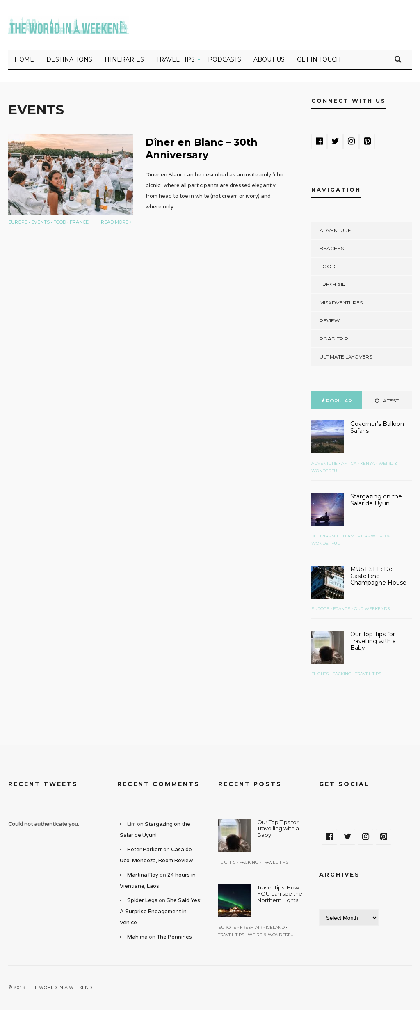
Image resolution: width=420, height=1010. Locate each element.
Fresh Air (333, 285)
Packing (342, 674)
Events (40, 222)
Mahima (137, 937)
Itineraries (124, 60)
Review (330, 321)
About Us (269, 60)
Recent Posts (250, 784)
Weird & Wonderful (272, 935)
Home (24, 60)
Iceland (275, 927)
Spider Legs (142, 901)
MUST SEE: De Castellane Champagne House (378, 576)
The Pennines (174, 937)
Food (59, 222)
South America (349, 536)
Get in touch (319, 60)
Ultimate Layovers (346, 357)
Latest (387, 401)
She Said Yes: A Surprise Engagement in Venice (160, 912)
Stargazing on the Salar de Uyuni (376, 500)
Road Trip (334, 339)
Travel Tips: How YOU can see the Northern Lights (279, 894)
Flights (320, 674)
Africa (348, 463)
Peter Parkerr (144, 850)
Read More (116, 222)
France (79, 222)
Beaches (332, 249)
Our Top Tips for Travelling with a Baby (373, 641)
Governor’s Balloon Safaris (377, 427)
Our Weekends (372, 609)
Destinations (69, 60)
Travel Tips (175, 60)
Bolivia (319, 536)
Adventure (335, 231)
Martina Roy (142, 875)
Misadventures (341, 303)
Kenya (367, 463)
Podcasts (224, 60)
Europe (17, 222)
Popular (336, 401)
